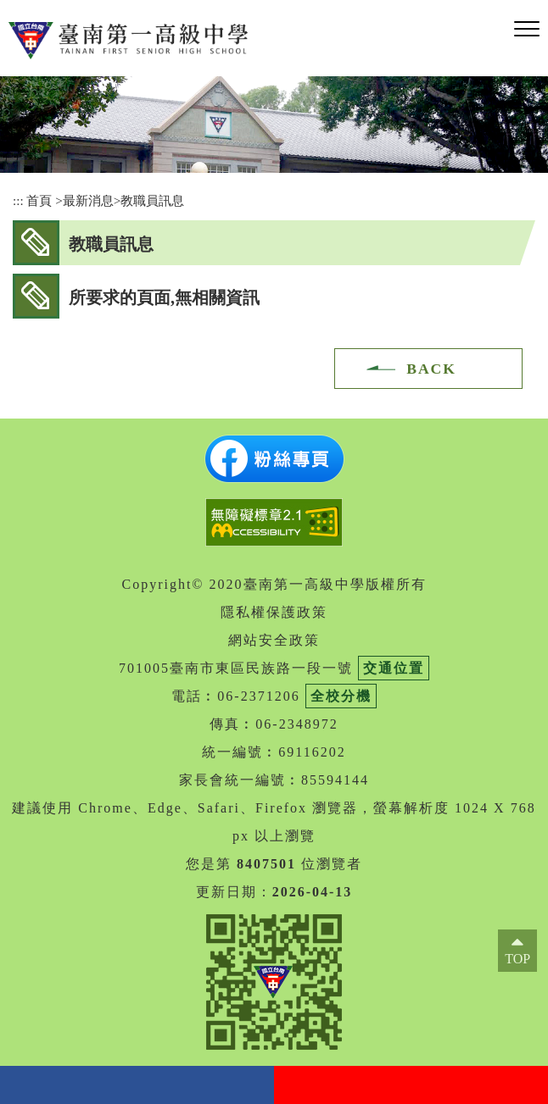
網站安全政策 (274, 640)
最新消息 (88, 200)
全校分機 (341, 696)
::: (18, 200)
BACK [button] (431, 368)
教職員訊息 (152, 200)
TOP (517, 958)
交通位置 (393, 668)
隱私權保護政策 (274, 612)
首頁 (39, 200)
